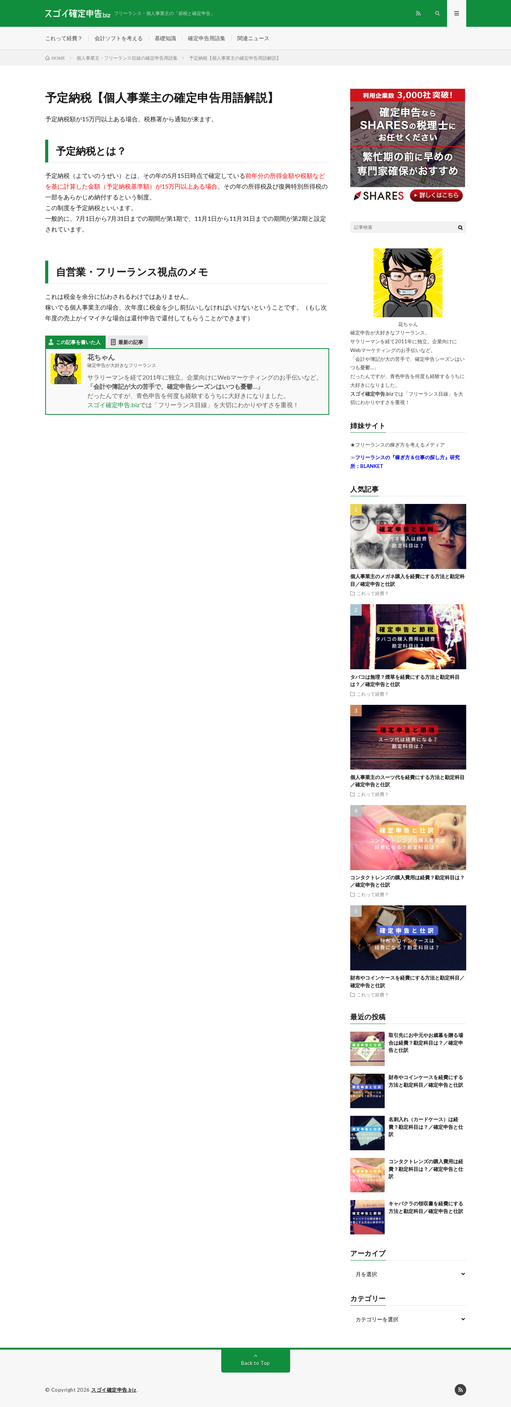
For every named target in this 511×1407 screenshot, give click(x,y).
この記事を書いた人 (78, 342)
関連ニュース (253, 38)
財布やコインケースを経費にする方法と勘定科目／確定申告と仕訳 (427, 1084)
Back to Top (255, 1363)
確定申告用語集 (206, 38)
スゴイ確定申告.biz (113, 404)
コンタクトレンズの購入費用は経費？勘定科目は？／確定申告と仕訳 (426, 1168)
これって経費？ (64, 38)
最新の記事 (130, 342)
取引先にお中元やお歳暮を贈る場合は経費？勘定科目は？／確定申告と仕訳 (426, 1042)
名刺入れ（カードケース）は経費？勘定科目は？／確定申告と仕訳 (426, 1126)
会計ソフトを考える (119, 38)
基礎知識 (165, 38)
